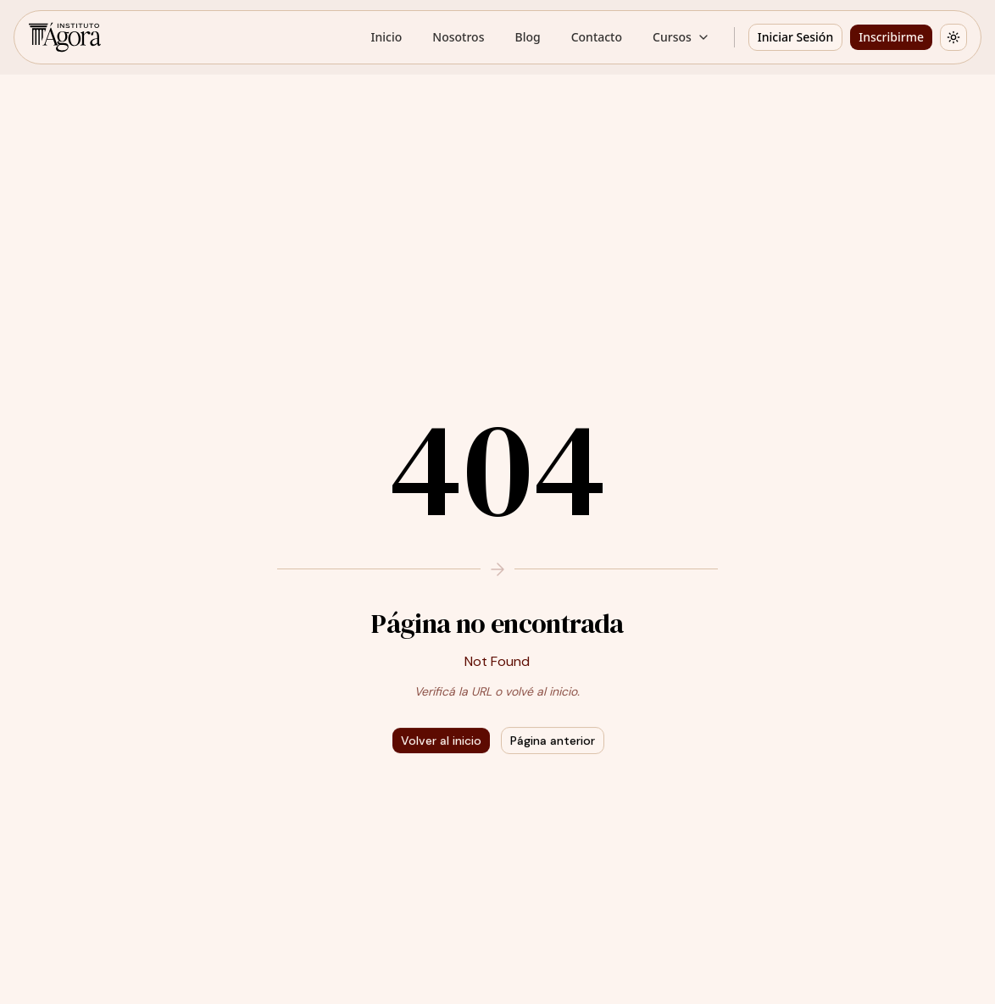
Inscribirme (891, 37)
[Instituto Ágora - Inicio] (65, 37)
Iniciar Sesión (795, 37)
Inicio (387, 37)
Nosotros (458, 37)
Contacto (596, 37)
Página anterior (552, 740)
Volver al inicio (441, 740)
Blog (527, 37)
